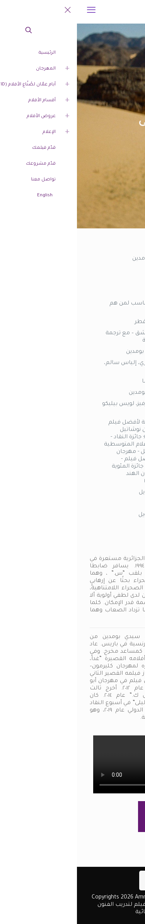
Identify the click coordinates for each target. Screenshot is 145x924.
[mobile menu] (14, 11)
